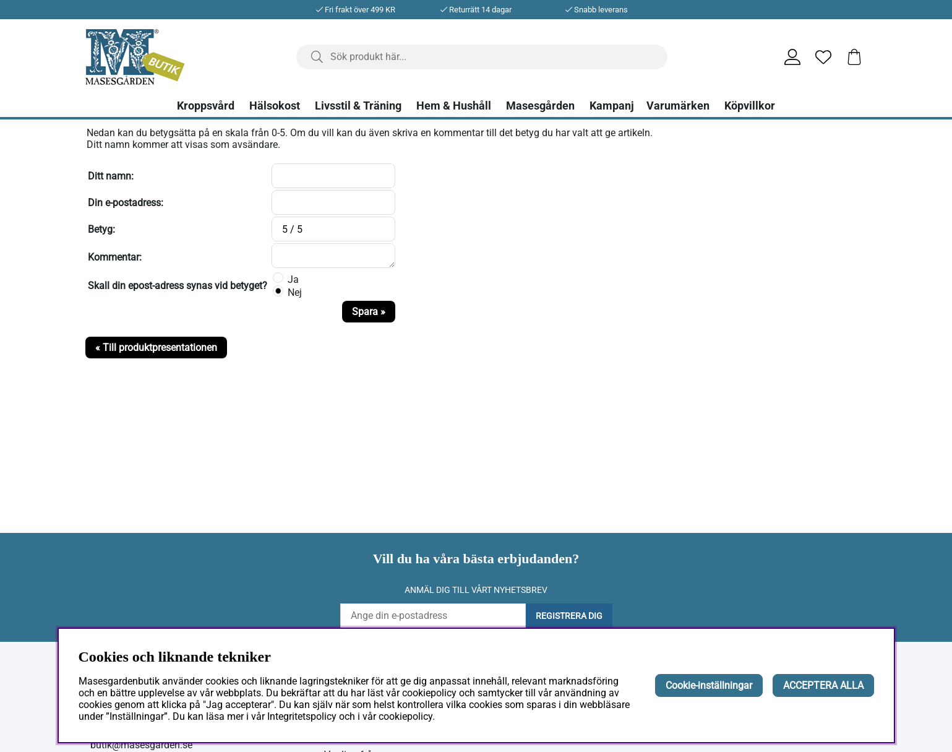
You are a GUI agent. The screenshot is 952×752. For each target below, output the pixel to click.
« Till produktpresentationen (156, 347)
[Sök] (481, 57)
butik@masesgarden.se (141, 745)
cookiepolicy (405, 716)
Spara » (368, 312)
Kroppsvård (205, 106)
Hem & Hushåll (453, 106)
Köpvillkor (749, 106)
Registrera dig (569, 616)
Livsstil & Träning (358, 106)
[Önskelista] (823, 57)
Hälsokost (274, 106)
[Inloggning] (792, 57)
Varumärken (678, 106)
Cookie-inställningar (709, 685)
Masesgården (540, 106)
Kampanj (612, 106)
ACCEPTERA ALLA (823, 685)
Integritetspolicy (302, 716)
